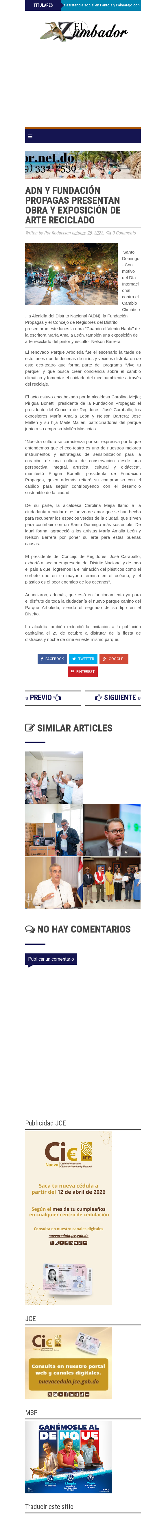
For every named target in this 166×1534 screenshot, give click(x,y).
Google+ (114, 659)
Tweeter (83, 659)
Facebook (52, 659)
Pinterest (83, 671)
